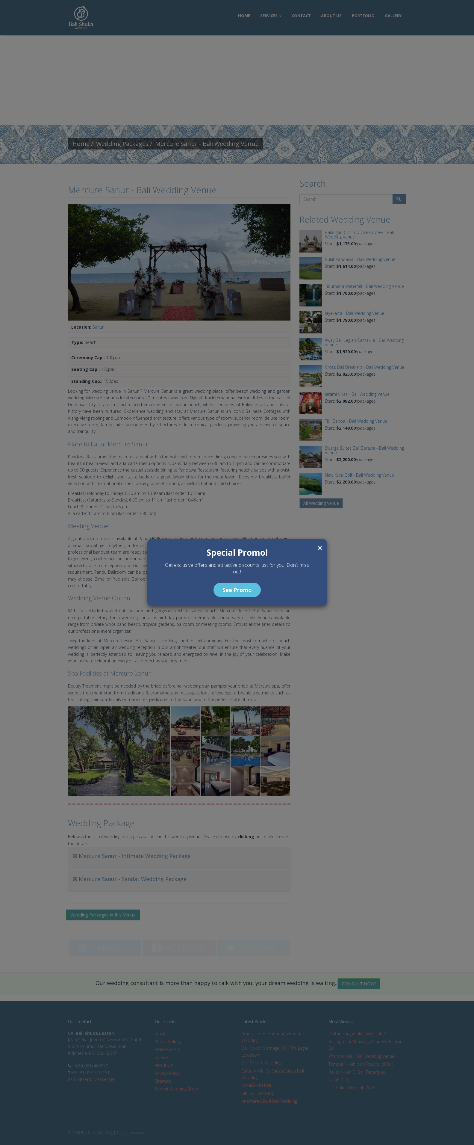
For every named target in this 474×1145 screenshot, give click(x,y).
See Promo (237, 589)
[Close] (319, 547)
